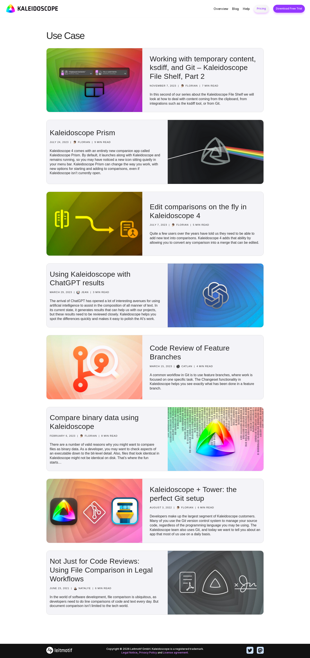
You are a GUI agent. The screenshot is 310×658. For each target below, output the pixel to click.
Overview (221, 9)
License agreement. (176, 652)
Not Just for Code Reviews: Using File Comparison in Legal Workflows (101, 570)
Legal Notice (129, 652)
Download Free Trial (289, 8)
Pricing (261, 8)
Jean (84, 290)
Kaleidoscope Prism (82, 133)
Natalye (85, 588)
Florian (192, 85)
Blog (235, 9)
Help (246, 9)
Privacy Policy (148, 652)
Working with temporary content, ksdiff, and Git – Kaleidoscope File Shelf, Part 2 (203, 68)
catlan (186, 366)
